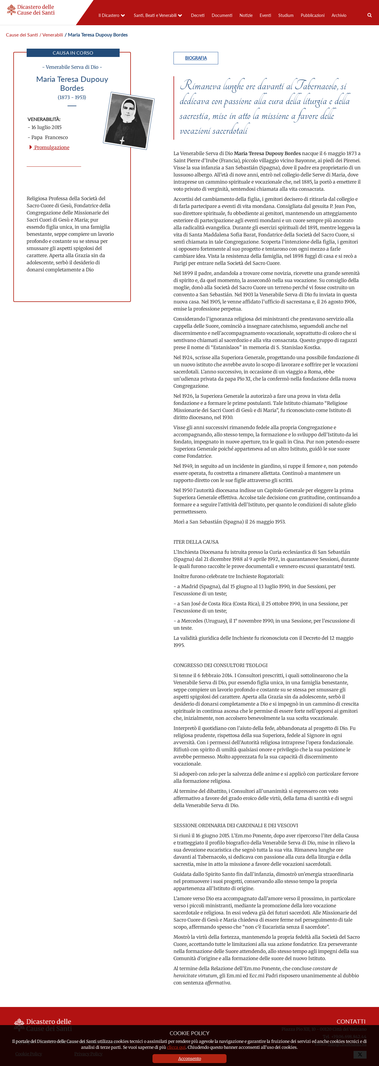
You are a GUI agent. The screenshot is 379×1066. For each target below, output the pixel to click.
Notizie (246, 15)
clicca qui (176, 1047)
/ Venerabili (51, 34)
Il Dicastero (109, 15)
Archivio (339, 15)
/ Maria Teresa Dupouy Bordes (96, 34)
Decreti (198, 15)
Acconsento (189, 1058)
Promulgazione (48, 147)
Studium (286, 15)
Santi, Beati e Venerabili (155, 15)
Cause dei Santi (22, 34)
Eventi (265, 15)
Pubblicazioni (313, 15)
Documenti (222, 15)
